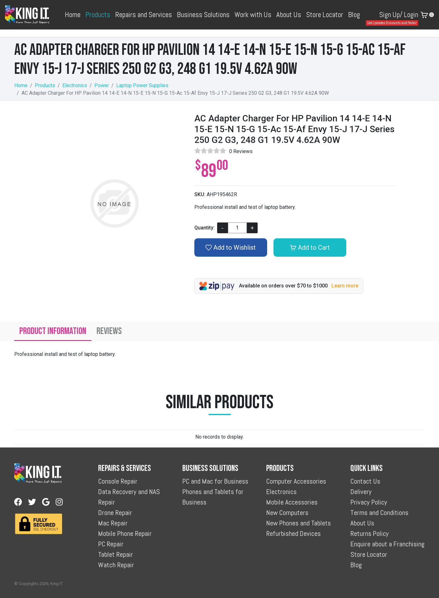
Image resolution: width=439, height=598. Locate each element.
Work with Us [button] (253, 14)
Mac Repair (113, 522)
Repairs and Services (143, 14)
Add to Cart (310, 247)
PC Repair (110, 543)
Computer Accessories (296, 481)
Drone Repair (115, 512)
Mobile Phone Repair (125, 533)
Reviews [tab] (109, 331)
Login (411, 14)
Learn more (344, 286)
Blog (354, 14)
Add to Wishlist (230, 247)
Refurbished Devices (293, 533)
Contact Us (365, 481)
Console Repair (117, 481)
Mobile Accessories (291, 502)
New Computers (287, 512)
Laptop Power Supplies (142, 85)
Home (72, 14)
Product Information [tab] (52, 331)
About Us (288, 14)
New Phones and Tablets (298, 522)
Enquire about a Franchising (387, 543)
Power (101, 85)
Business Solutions (203, 14)
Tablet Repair (115, 554)
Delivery (361, 491)
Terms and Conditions (379, 512)
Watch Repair (116, 564)
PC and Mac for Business (215, 481)
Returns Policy (369, 533)
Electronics (74, 85)
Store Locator (324, 14)
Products (97, 14)
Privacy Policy (368, 502)
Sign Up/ (391, 14)
